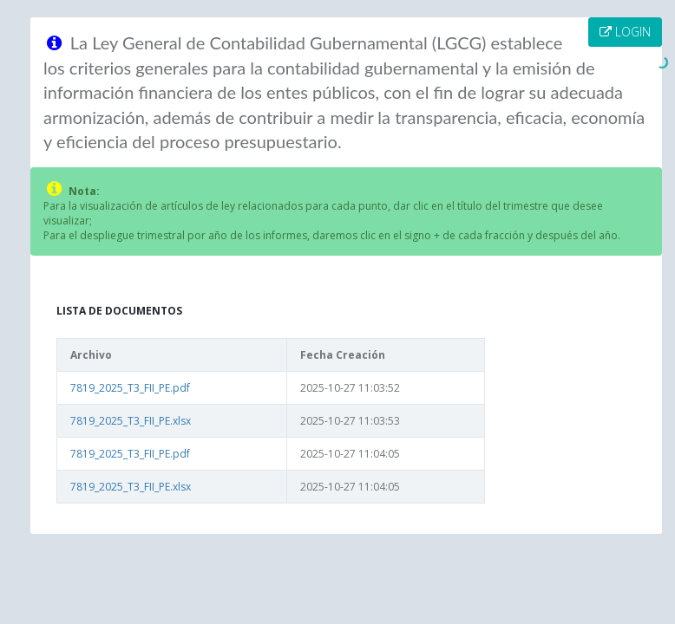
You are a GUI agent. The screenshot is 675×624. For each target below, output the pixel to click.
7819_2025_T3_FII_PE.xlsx (130, 420)
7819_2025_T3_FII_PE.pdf (130, 387)
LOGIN (625, 31)
